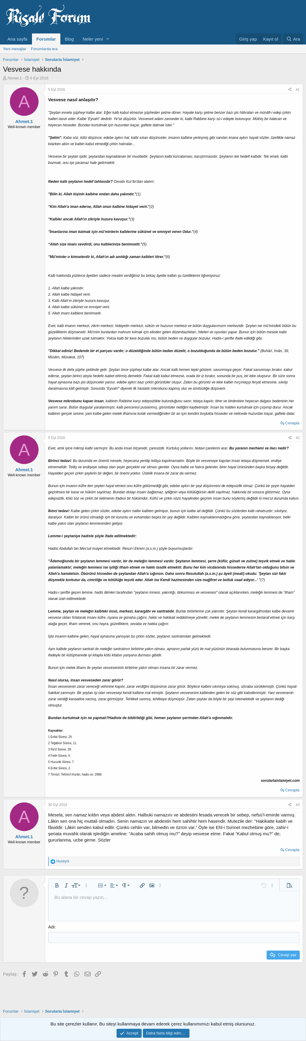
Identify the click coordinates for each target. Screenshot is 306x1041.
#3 (298, 805)
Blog (69, 39)
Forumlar (46, 39)
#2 (298, 438)
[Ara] (293, 38)
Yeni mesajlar (14, 49)
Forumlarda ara (44, 49)
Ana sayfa (17, 39)
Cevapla (292, 423)
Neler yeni (93, 39)
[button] (107, 38)
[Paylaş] (290, 89)
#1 (298, 89)
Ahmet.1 (14, 78)
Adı (51, 926)
